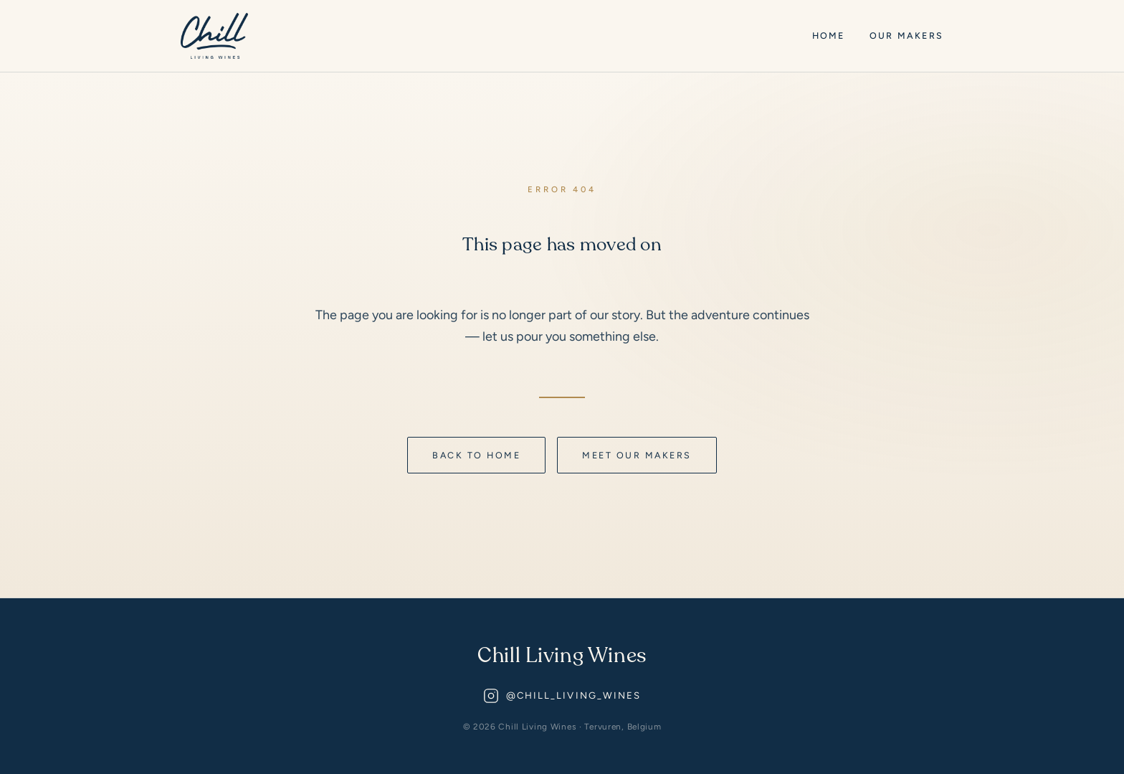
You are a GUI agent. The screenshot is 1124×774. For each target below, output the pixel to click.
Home (828, 35)
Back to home (476, 455)
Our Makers (906, 35)
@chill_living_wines (562, 696)
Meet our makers (636, 455)
